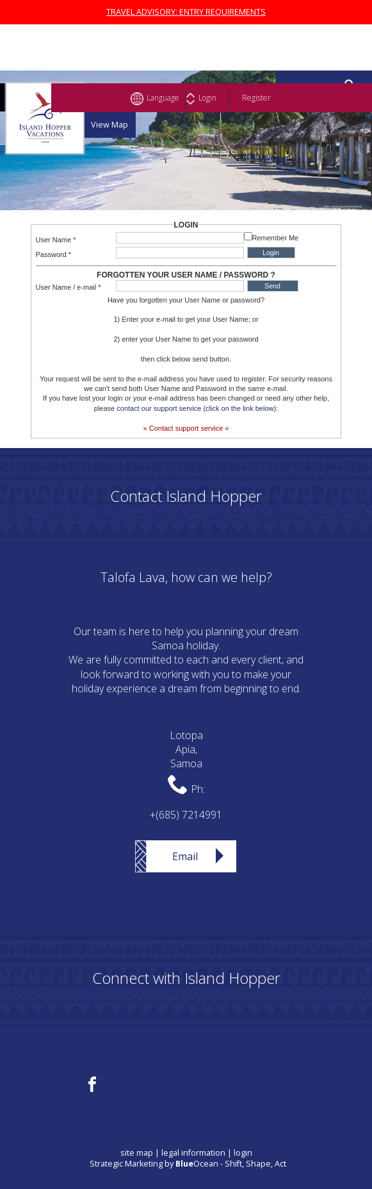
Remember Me (275, 238)
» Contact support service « (186, 428)
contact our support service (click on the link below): (197, 408)
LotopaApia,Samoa (186, 749)
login (243, 1152)
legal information (193, 1152)
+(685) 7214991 (186, 815)
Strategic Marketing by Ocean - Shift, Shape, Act (188, 1163)
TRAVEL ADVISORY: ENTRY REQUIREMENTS (186, 11)
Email (185, 856)
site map (136, 1152)
